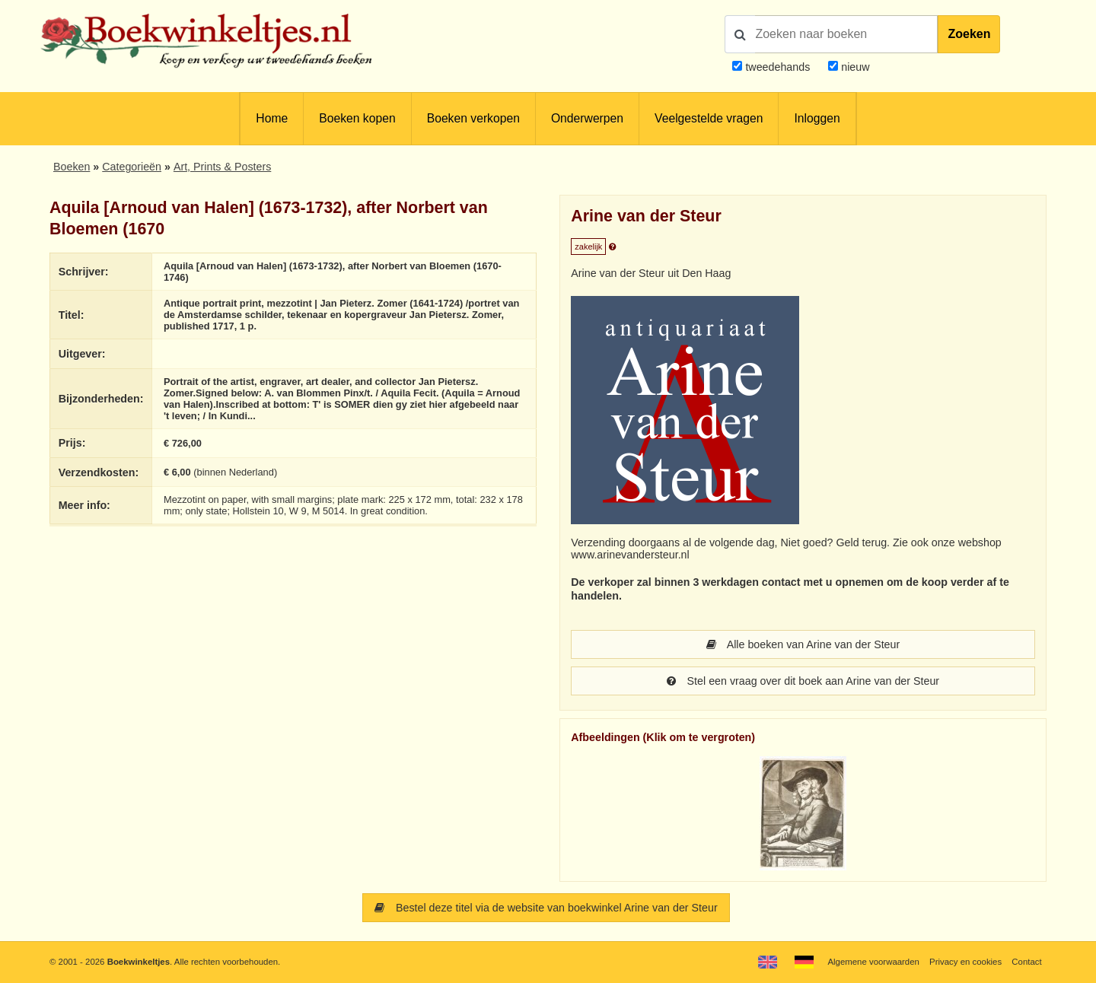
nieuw (853, 67)
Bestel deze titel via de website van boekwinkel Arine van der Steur (545, 908)
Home (272, 118)
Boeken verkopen (473, 118)
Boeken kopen (357, 118)
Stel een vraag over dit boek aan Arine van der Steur (803, 681)
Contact (1026, 961)
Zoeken (969, 33)
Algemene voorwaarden (873, 961)
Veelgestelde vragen (709, 118)
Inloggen (817, 118)
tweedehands (777, 67)
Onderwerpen (587, 118)
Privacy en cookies (965, 961)
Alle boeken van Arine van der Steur (803, 644)
